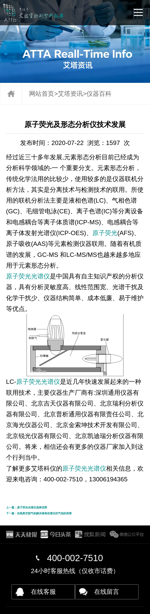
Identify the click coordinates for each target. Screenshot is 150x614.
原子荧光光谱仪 (28, 276)
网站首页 (41, 93)
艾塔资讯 (70, 93)
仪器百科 (99, 93)
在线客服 (43, 591)
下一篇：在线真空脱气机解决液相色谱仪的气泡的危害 (39, 513)
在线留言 (106, 591)
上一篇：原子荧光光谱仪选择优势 (26, 507)
